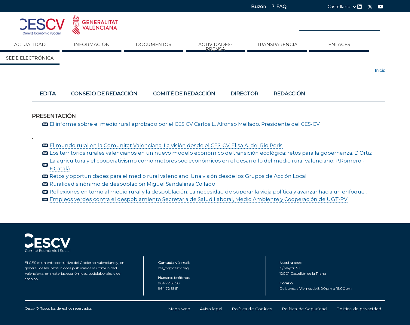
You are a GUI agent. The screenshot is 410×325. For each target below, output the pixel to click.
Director (244, 93)
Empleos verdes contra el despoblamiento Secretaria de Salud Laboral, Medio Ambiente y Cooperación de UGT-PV (198, 199)
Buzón (258, 7)
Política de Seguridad (304, 308)
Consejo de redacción (104, 93)
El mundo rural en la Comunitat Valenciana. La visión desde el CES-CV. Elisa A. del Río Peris (166, 145)
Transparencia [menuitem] (277, 44)
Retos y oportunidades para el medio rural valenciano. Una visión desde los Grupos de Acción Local (178, 176)
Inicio (380, 70)
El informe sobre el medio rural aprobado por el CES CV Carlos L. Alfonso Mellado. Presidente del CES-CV (185, 124)
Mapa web (179, 308)
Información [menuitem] (92, 44)
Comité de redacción (184, 93)
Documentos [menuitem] (153, 44)
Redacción (289, 93)
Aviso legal (211, 308)
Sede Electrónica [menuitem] (30, 58)
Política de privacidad (358, 308)
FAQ (281, 7)
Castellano (339, 6)
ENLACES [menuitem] (339, 44)
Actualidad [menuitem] (30, 44)
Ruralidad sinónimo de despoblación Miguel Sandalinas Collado (132, 184)
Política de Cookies (252, 308)
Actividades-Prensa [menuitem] (215, 46)
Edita (48, 93)
